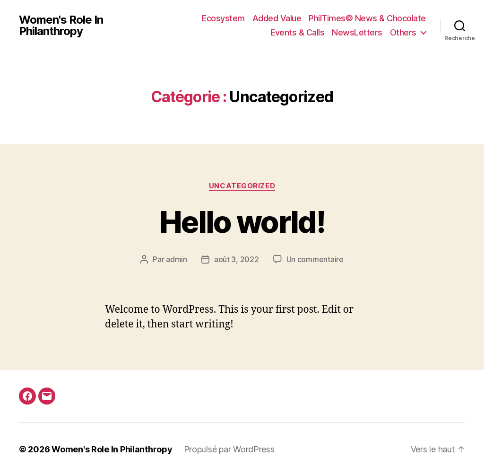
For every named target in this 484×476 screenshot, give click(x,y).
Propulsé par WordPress (229, 449)
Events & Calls (297, 32)
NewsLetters (357, 32)
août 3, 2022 (236, 259)
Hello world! (242, 221)
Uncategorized (242, 186)
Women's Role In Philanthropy (61, 25)
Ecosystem (223, 18)
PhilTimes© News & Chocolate (367, 18)
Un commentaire (315, 259)
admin (176, 259)
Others (403, 32)
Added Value (277, 18)
